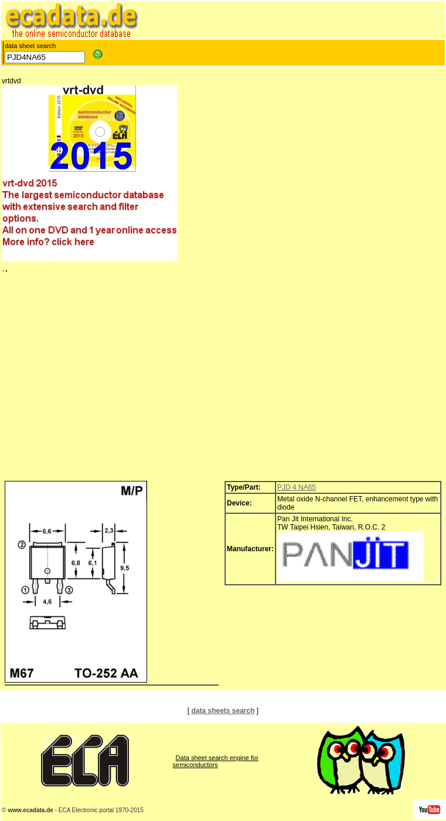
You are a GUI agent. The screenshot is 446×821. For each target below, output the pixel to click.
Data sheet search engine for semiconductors (215, 761)
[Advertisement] (223, 379)
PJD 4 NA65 (296, 487)
